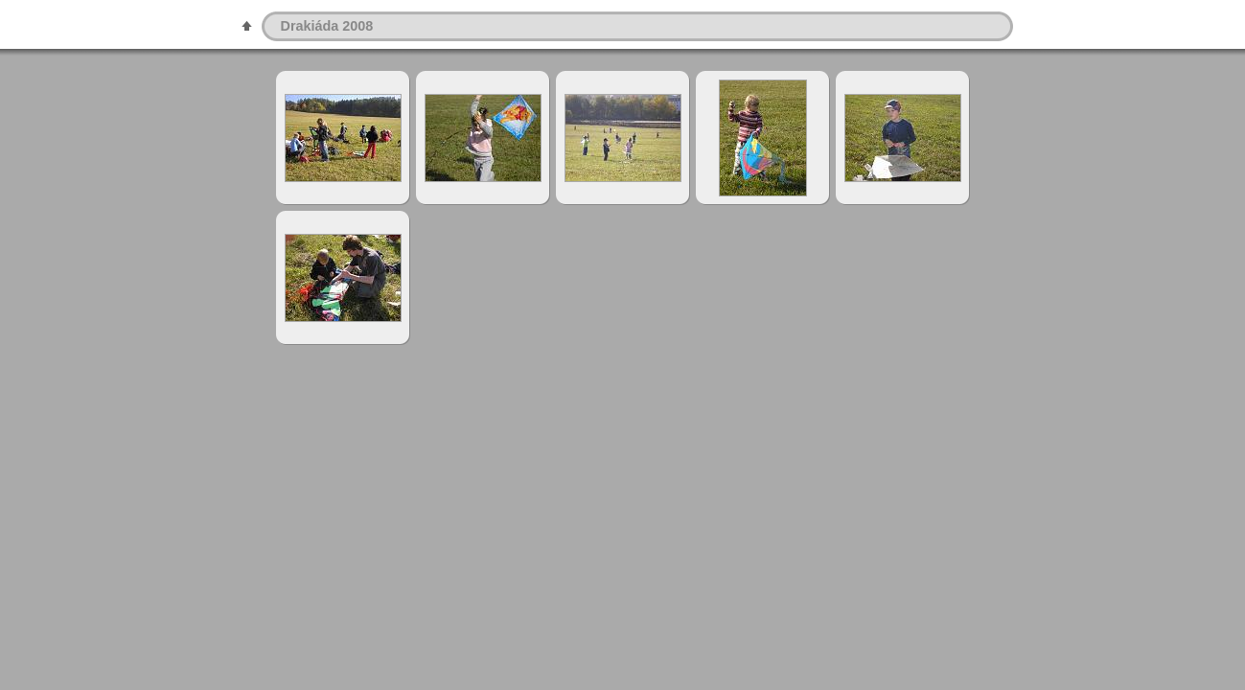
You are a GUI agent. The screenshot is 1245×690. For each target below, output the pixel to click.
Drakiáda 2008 (327, 26)
